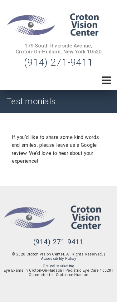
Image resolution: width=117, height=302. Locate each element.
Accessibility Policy (58, 258)
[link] (58, 25)
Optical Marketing (59, 266)
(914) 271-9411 (58, 62)
